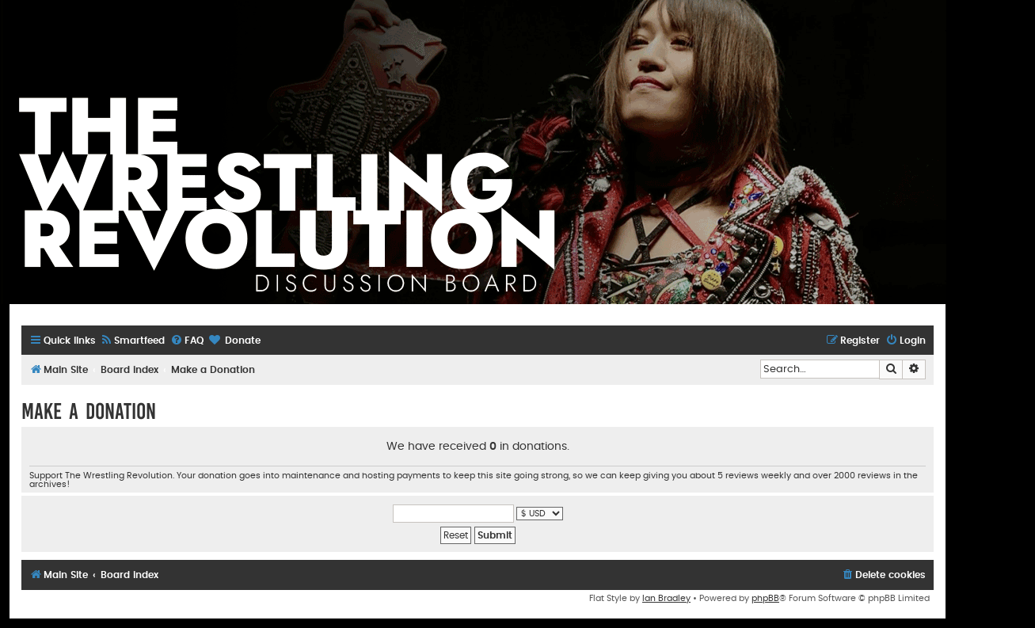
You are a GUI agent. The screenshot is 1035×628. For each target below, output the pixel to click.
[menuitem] (132, 341)
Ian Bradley (666, 598)
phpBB (765, 598)
